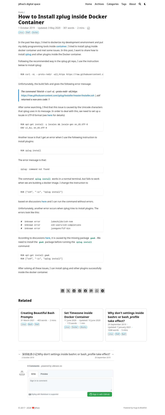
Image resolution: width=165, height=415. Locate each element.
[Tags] (123, 4)
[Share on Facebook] (85, 291)
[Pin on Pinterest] (79, 291)
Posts (20, 12)
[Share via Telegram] (102, 291)
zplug (28, 54)
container (61, 46)
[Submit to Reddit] (74, 291)
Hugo (135, 408)
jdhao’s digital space (29, 4)
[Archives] (99, 4)
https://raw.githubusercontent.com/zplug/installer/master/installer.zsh (57, 95)
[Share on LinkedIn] (62, 291)
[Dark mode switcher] (145, 4)
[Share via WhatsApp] (97, 291)
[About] (132, 4)
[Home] (88, 4)
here (49, 115)
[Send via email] (91, 291)
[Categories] (113, 4)
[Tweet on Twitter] (68, 291)
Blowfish (143, 408)
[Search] (140, 4)
